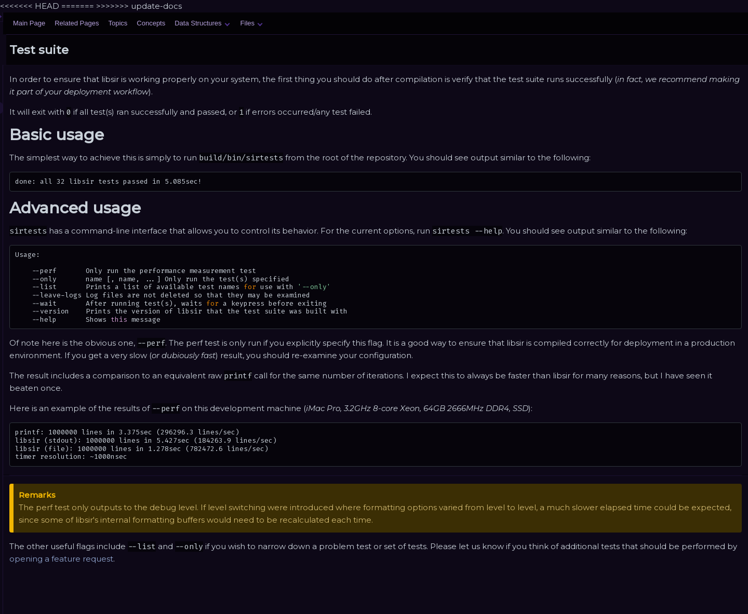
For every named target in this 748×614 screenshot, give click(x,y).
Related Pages (206, 23)
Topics (247, 23)
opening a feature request (329, 571)
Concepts (280, 23)
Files (381, 23)
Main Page (159, 23)
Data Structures (331, 23)
